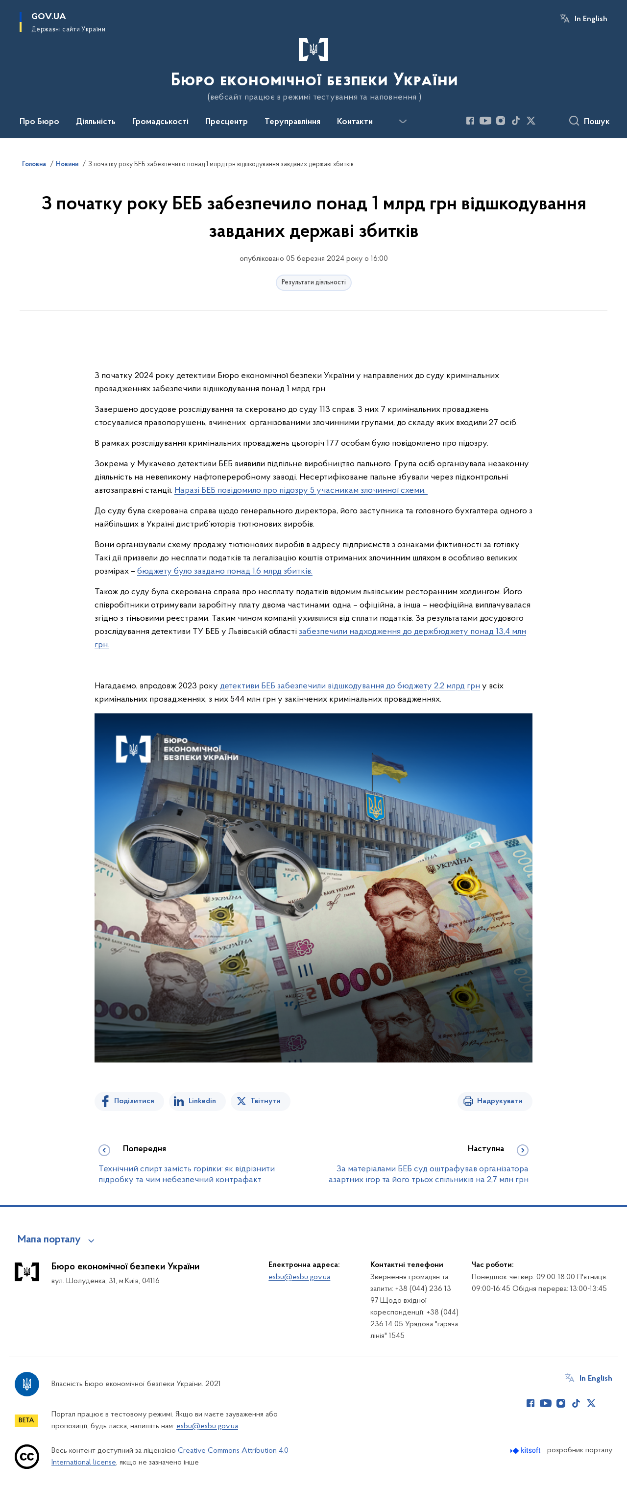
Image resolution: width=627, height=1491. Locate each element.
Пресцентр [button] (226, 122)
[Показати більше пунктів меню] (402, 121)
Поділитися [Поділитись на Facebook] (134, 1101)
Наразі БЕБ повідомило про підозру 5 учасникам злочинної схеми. (301, 490)
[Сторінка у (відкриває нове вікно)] (546, 120)
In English (591, 19)
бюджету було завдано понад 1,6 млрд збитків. (225, 571)
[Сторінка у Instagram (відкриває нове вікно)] (500, 120)
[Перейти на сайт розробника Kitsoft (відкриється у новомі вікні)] (526, 1450)
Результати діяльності (314, 282)
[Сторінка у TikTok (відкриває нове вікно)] (516, 120)
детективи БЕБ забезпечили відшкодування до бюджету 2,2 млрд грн (350, 686)
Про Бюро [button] (39, 122)
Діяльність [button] (96, 122)
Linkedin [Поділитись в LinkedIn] (202, 1101)
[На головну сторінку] (313, 68)
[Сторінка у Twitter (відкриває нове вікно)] (531, 120)
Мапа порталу (49, 1240)
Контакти (355, 122)
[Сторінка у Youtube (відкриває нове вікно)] (485, 120)
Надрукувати (500, 1101)
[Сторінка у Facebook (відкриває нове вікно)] (470, 120)
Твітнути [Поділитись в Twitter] (265, 1101)
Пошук (597, 122)
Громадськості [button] (160, 122)
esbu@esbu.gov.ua (299, 1277)
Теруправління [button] (292, 122)
